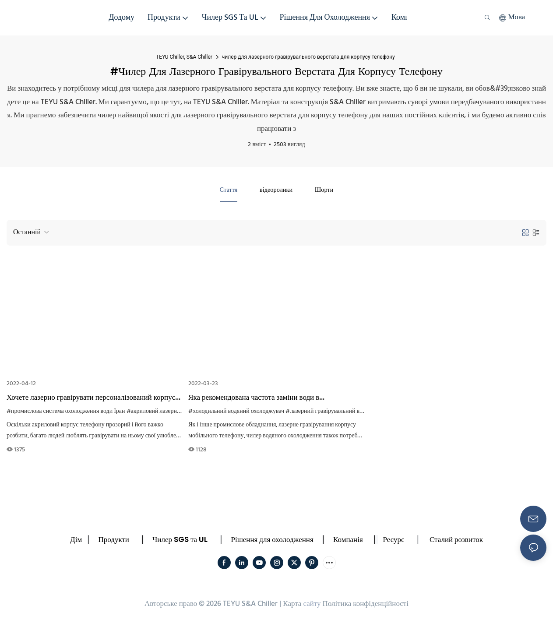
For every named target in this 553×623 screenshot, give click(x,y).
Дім (76, 540)
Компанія (348, 540)
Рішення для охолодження (272, 540)
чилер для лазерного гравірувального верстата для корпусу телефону (308, 57)
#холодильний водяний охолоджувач (236, 412)
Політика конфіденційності (366, 605)
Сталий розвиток (456, 540)
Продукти (113, 540)
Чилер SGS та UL (180, 540)
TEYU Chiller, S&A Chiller (184, 57)
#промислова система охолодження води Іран (66, 412)
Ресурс (394, 540)
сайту (312, 605)
